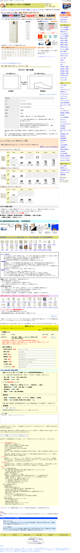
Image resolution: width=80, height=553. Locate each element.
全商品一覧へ (54, 316)
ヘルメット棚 (63, 79)
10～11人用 (24, 301)
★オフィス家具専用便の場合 (9, 468)
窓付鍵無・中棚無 (64, 73)
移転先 (18, 397)
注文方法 (15, 534)
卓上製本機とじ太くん (65, 170)
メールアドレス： (10, 366)
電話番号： (8, 361)
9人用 (19, 301)
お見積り (42, 32)
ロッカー (62, 108)
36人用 (39, 307)
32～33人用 (29, 307)
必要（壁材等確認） (18, 391)
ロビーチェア (63, 121)
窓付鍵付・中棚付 (64, 66)
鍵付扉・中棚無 (64, 40)
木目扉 (61, 60)
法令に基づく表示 (64, 534)
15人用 (39, 301)
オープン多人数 (64, 33)
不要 (17, 379)
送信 (7, 435)
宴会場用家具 (63, 140)
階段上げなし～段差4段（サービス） (19, 385)
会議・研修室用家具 (65, 102)
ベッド (61, 142)
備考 (28, 38)
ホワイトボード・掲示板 (65, 105)
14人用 (34, 301)
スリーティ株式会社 (66, 0)
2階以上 (40, 385)
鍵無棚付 (40, 244)
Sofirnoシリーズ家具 (65, 160)
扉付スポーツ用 (64, 55)
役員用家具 (62, 125)
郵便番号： (8, 356)
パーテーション (64, 96)
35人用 (34, 307)
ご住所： (8, 359)
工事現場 (38, 397)
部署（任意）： (7, 351)
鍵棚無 (44, 244)
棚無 (7, 244)
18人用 (50, 301)
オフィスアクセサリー (65, 123)
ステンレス (21, 249)
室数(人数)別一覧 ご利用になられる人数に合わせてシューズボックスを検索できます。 (25, 295)
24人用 (8, 307)
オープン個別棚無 (64, 29)
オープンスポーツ (64, 53)
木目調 (26, 249)
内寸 (28, 30)
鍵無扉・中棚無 (64, 44)
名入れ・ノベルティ (65, 172)
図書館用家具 (63, 138)
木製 (30, 249)
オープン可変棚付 (64, 36)
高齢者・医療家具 (64, 149)
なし (33, 400)
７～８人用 (13, 301)
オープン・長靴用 (64, 49)
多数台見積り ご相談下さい (45, 47)
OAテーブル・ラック (65, 89)
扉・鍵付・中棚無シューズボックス (29, 9)
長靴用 (2, 249)
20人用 (55, 301)
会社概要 (51, 534)
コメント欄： (29, 418)
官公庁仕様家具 (64, 153)
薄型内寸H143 (63, 31)
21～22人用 (3, 307)
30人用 (24, 307)
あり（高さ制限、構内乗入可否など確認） (20, 400)
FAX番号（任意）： (8, 364)
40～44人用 (45, 307)
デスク (61, 87)
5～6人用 (8, 301)
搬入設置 (50, 36)
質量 (28, 35)
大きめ (12, 249)
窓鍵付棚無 (40, 249)
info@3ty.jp (35, 540)
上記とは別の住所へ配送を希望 (9, 370)
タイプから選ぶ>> (64, 17)
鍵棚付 (30, 244)
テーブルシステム (64, 93)
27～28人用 (19, 307)
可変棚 (21, 244)
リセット (21, 435)
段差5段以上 (33, 385)
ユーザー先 (25, 397)
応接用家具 (62, 128)
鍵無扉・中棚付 (64, 42)
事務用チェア (63, 91)
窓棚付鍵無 (44, 249)
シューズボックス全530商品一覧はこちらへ (11, 63)
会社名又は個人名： (11, 349)
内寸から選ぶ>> (64, 21)
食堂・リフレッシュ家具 (65, 131)
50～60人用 (55, 307)
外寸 (28, 27)
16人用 (45, 301)
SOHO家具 (62, 151)
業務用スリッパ (64, 167)
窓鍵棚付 (35, 249)
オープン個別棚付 (64, 27)
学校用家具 (62, 136)
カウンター (62, 119)
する (13, 377)
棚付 (2, 244)
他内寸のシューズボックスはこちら (48, 94)
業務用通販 (62, 174)
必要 (17, 389)
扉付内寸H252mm (64, 46)
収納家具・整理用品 (65, 112)
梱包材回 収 (55, 36)
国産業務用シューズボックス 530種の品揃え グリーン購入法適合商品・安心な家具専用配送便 (26, 237)
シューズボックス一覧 (14, 9)
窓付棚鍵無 (49, 249)
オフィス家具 (63, 85)
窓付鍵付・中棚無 (64, 68)
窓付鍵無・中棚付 (64, 71)
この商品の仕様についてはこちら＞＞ (47, 56)
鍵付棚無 (35, 244)
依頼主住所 (12, 397)
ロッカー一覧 (63, 77)
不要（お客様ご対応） (21, 377)
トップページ (4, 9)
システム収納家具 (64, 117)
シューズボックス (64, 110)
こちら (56, 330)
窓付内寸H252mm (64, 75)
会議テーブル (63, 98)
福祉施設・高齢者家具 (65, 155)
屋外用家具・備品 (64, 133)
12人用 (29, 301)
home (4, 534)
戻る (2, 512)
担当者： (8, 354)
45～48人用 (50, 307)
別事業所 (32, 397)
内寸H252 (49, 244)
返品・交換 (39, 534)
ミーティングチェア (65, 100)
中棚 (28, 33)
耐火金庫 (62, 115)
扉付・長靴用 (63, 51)
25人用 (14, 307)
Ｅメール (62, 179)
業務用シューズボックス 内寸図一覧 (49, 146)
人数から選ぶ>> (64, 19)
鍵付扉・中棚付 (64, 38)
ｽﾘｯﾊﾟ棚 (26, 244)
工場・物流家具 (64, 144)
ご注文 (53, 32)
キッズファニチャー (65, 157)
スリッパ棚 (62, 57)
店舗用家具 (62, 147)
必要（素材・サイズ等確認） (25, 387)
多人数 (16, 244)
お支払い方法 (27, 534)
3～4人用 (3, 301)
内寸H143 (12, 244)
